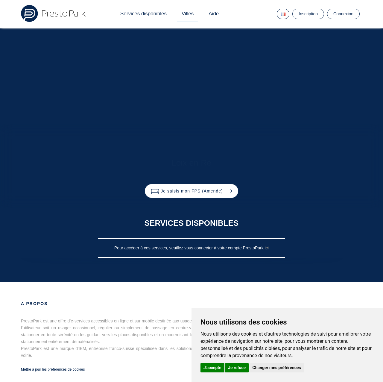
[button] (191, 191)
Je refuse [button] (237, 367)
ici (267, 247)
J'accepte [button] (212, 367)
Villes (188, 13)
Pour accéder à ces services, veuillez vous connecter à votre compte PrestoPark (189, 247)
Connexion (343, 13)
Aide (214, 13)
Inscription (308, 13)
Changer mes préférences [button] (277, 367)
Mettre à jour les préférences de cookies (53, 369)
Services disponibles (143, 13)
